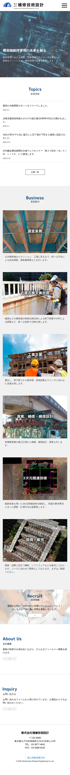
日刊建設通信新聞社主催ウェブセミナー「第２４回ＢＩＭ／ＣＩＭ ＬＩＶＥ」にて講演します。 (35, 152)
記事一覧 (35, 172)
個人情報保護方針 (36, 758)
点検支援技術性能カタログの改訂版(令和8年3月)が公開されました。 (35, 120)
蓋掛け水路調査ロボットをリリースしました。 (26, 105)
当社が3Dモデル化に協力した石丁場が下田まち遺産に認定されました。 (34, 136)
